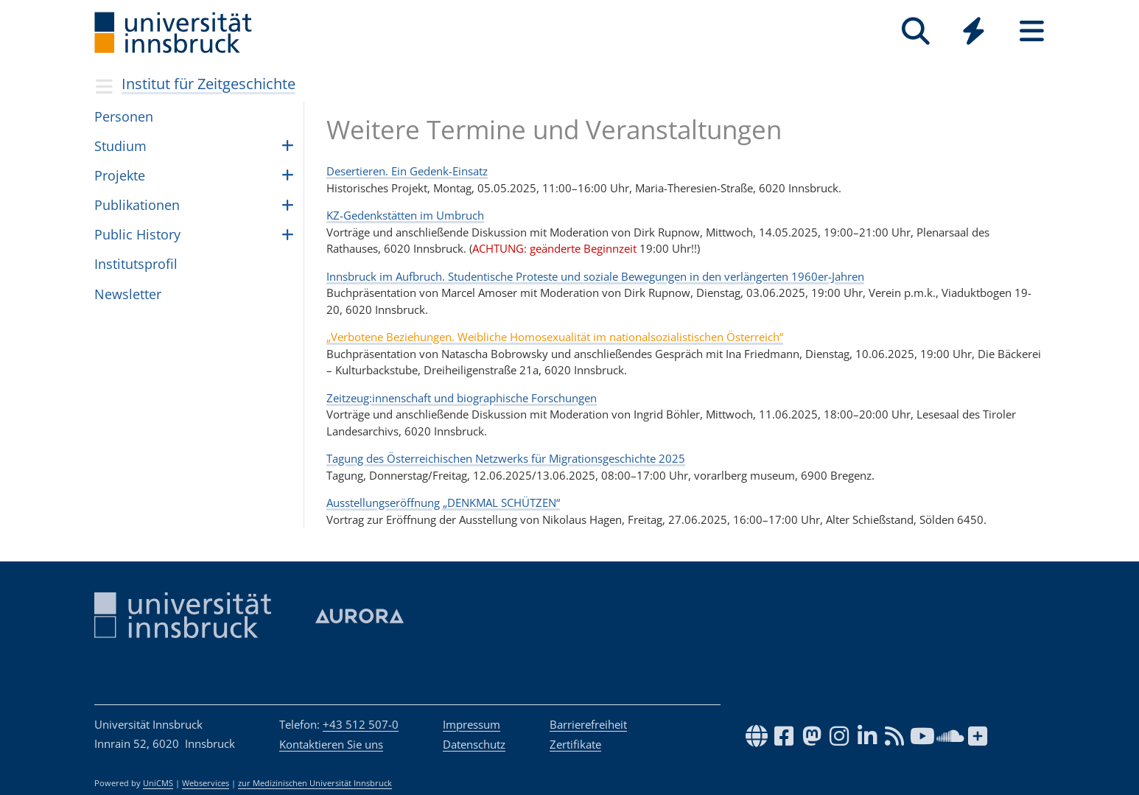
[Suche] (915, 31)
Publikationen (137, 205)
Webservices (205, 783)
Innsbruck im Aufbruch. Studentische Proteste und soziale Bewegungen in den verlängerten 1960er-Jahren (595, 276)
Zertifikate (575, 744)
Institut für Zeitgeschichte (208, 84)
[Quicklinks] (974, 31)
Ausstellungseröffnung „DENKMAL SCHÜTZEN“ (443, 502)
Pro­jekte (119, 175)
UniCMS (158, 783)
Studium (120, 146)
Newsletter (127, 294)
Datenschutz (474, 744)
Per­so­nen (123, 116)
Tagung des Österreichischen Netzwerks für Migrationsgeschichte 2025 (505, 458)
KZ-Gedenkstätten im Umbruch (405, 215)
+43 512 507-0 (361, 724)
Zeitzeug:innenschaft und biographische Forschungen (461, 398)
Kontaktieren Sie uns (331, 744)
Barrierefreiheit (588, 724)
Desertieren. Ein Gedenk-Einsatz (407, 171)
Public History (137, 234)
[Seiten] (1032, 31)
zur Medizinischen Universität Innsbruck (315, 783)
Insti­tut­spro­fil (136, 264)
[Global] (973, 33)
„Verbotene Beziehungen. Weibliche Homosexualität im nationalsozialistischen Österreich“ (554, 336)
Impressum (471, 724)
